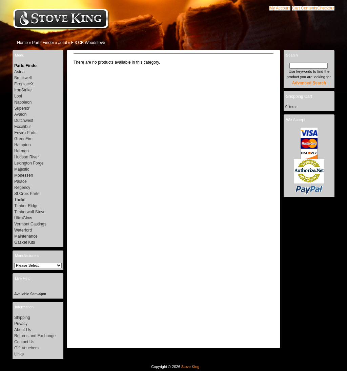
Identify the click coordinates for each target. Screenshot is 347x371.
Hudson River (26, 157)
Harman (21, 151)
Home (22, 42)
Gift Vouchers (26, 348)
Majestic (21, 169)
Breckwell (23, 77)
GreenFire (23, 138)
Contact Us (24, 342)
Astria (19, 71)
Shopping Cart (299, 96)
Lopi (18, 96)
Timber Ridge (26, 205)
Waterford (23, 230)
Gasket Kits (24, 242)
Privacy (20, 323)
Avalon (20, 114)
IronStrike (23, 90)
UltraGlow (23, 218)
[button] (304, 8)
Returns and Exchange (35, 335)
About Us (22, 329)
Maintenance (26, 236)
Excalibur (22, 126)
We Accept (295, 119)
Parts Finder (43, 42)
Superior (21, 108)
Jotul (62, 42)
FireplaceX (24, 84)
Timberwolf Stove (29, 212)
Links (19, 354)
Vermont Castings (30, 224)
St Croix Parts (26, 193)
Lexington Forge (29, 163)
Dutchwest (23, 120)
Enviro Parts (25, 132)
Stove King (190, 367)
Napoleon (23, 102)
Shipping (22, 317)
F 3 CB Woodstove (88, 42)
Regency (22, 187)
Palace (20, 181)
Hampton (22, 145)
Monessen (23, 175)
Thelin (19, 199)
